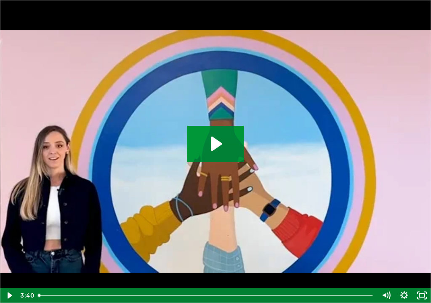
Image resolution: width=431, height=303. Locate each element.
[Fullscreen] (422, 295)
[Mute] (386, 295)
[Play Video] (9, 295)
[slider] (206, 295)
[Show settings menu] (404, 295)
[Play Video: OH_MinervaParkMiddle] (215, 144)
